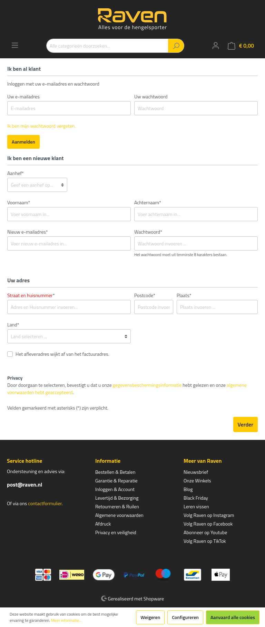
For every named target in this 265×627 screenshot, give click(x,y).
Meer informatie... (66, 620)
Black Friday (196, 497)
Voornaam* (18, 202)
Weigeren (150, 617)
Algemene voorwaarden (119, 515)
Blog (188, 489)
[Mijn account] (216, 45)
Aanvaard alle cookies (232, 617)
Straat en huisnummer (30, 295)
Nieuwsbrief (196, 472)
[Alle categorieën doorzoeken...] (107, 46)
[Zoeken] (176, 46)
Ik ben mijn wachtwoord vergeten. (41, 125)
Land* (13, 324)
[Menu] (15, 45)
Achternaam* (147, 202)
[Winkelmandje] (241, 45)
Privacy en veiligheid (115, 532)
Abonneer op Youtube (205, 532)
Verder (245, 424)
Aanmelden (23, 141)
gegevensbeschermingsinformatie (147, 385)
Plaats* (184, 295)
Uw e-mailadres (23, 96)
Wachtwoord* (148, 231)
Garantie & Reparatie (116, 480)
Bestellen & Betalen (115, 472)
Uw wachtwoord (150, 96)
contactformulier (44, 503)
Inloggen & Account (115, 489)
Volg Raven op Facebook (208, 523)
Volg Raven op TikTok (205, 541)
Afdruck (103, 523)
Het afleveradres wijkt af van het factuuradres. (62, 353)
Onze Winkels (197, 480)
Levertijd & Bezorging (117, 497)
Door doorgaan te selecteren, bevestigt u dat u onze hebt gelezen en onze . (127, 388)
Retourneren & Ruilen (117, 506)
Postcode (144, 295)
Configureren (185, 617)
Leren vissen (196, 506)
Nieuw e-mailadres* (27, 231)
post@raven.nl (24, 484)
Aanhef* (15, 173)
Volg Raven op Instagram (209, 515)
